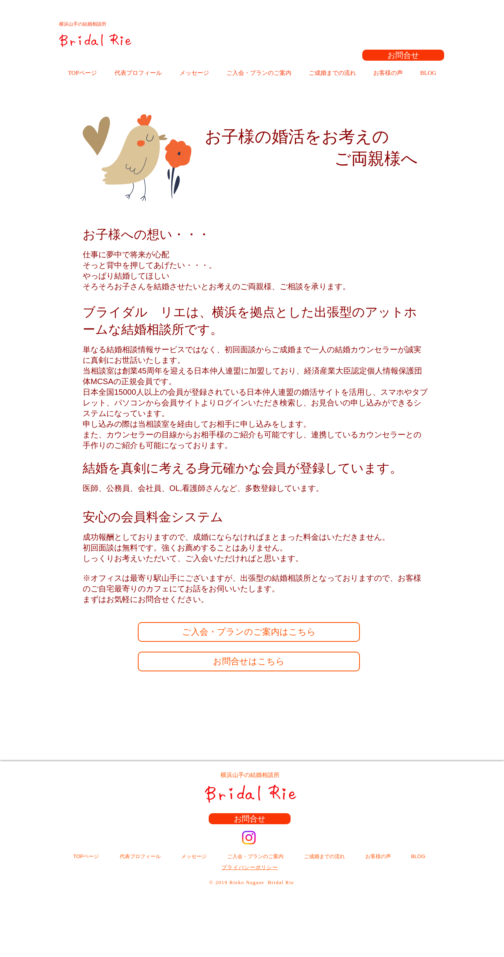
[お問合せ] (403, 55)
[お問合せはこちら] (249, 661)
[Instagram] (249, 838)
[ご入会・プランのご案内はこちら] (249, 632)
